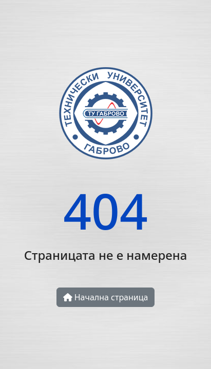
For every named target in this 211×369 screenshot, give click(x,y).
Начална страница (105, 297)
